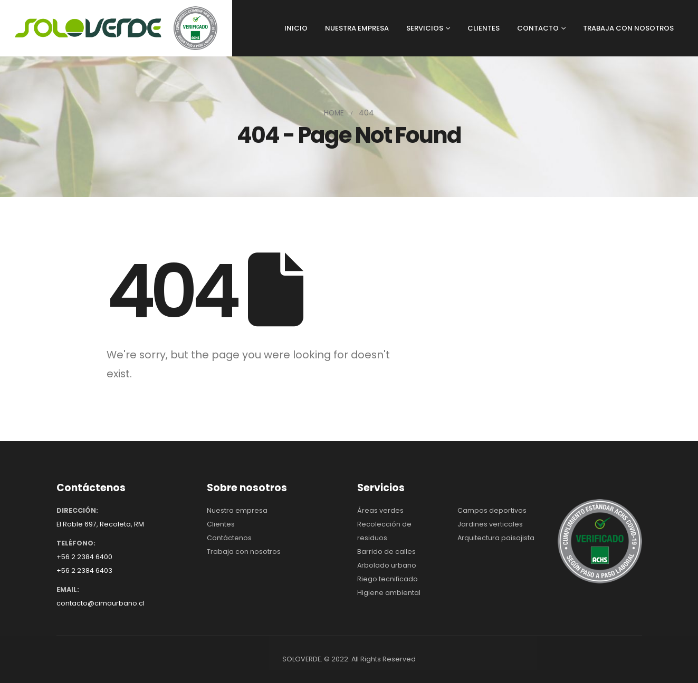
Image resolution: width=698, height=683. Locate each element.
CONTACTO (538, 28)
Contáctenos (229, 537)
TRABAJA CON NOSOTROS (628, 28)
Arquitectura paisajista (495, 537)
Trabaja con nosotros (244, 551)
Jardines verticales (490, 524)
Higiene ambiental (388, 592)
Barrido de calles (386, 551)
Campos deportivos (492, 510)
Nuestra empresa (237, 510)
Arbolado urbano (386, 565)
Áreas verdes (380, 510)
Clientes (221, 524)
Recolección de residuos (384, 531)
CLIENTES (483, 28)
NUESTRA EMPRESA (357, 28)
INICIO (296, 28)
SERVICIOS (424, 28)
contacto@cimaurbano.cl (100, 603)
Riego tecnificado (387, 578)
